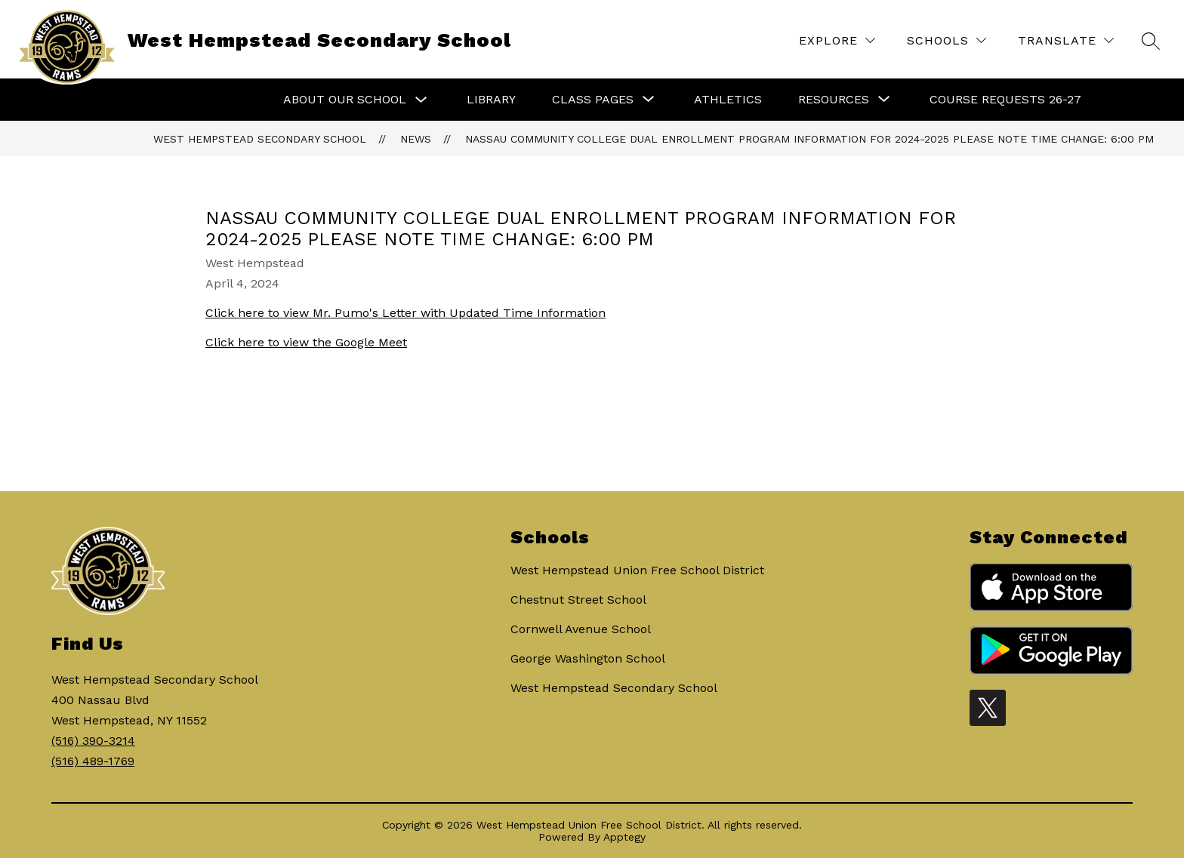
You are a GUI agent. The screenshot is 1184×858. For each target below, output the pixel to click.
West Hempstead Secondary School (259, 139)
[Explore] (837, 40)
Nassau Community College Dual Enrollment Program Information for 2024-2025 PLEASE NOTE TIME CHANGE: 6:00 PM (809, 139)
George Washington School (587, 658)
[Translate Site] (1066, 40)
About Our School (344, 99)
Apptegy (624, 837)
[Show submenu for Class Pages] (593, 100)
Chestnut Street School (578, 599)
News (415, 139)
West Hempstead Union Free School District (637, 570)
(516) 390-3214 (93, 740)
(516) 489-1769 (92, 761)
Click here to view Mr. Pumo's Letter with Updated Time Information (405, 313)
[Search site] (1151, 41)
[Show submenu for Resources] (833, 100)
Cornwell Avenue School (580, 629)
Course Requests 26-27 (1005, 99)
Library (491, 99)
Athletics (728, 99)
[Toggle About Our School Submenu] (421, 100)
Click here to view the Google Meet (306, 342)
